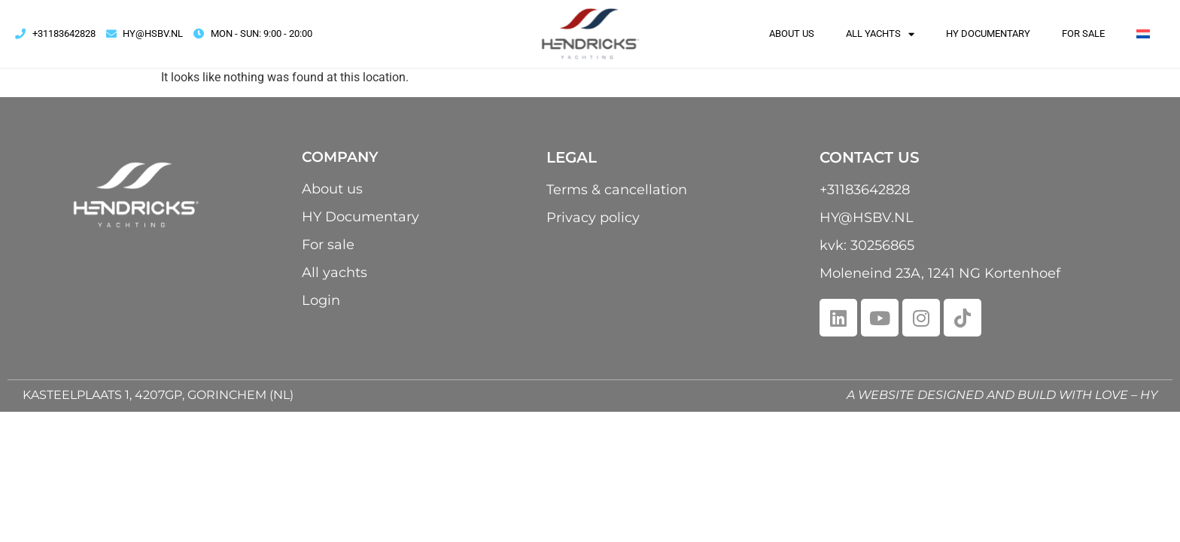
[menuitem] (1143, 34)
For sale (1083, 33)
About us (791, 33)
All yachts (880, 34)
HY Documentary (988, 33)
